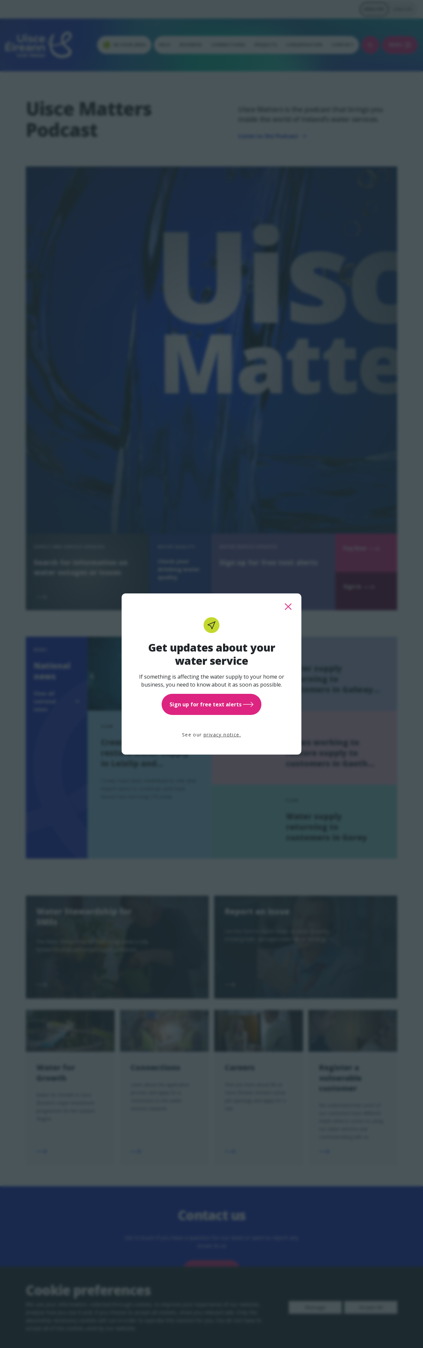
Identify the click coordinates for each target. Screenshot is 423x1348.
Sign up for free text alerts (211, 704)
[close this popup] (288, 607)
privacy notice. (222, 734)
